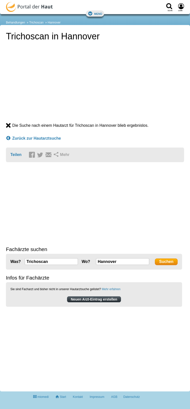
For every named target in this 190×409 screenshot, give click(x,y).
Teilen (16, 155)
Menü (95, 13)
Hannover (54, 22)
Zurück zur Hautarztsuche (33, 138)
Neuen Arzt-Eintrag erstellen (94, 299)
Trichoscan (36, 22)
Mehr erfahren (111, 289)
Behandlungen (15, 22)
